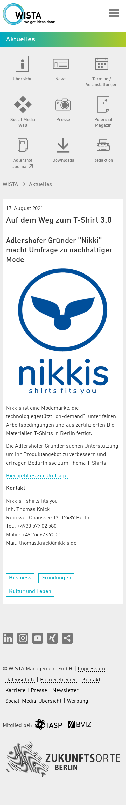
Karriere (15, 690)
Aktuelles (40, 184)
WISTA (11, 184)
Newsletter (65, 690)
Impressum (91, 669)
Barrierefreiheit (58, 680)
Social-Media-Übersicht (33, 701)
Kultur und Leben (30, 591)
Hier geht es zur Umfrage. (37, 476)
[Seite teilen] (67, 638)
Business (20, 578)
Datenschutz (20, 680)
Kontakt (91, 680)
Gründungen (56, 578)
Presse (39, 690)
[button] (8, 638)
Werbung (77, 701)
